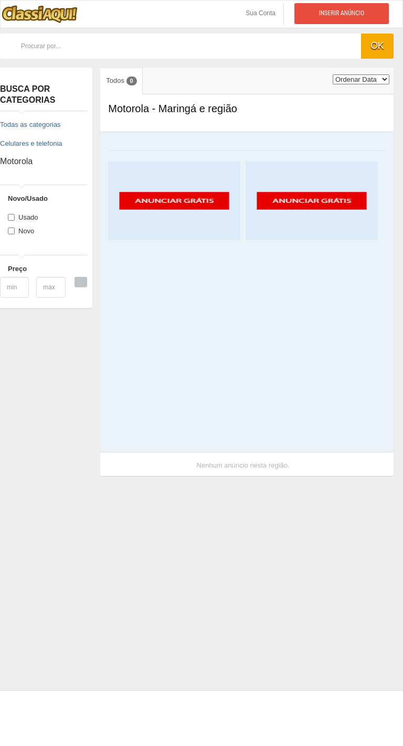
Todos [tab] (121, 81)
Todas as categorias (30, 124)
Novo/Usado (28, 198)
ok (377, 45)
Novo (21, 231)
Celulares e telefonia (31, 143)
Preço (17, 269)
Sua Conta (260, 13)
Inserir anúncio (342, 13)
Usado (23, 217)
